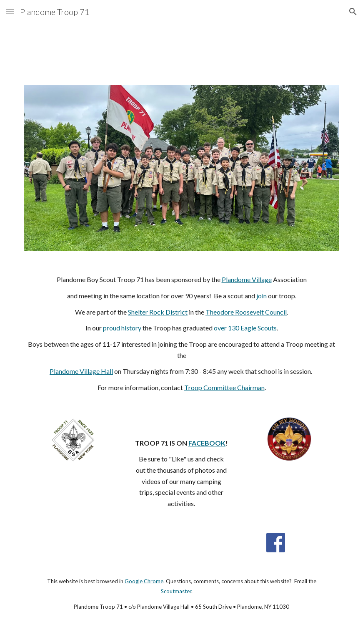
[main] (181, 333)
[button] (10, 11)
